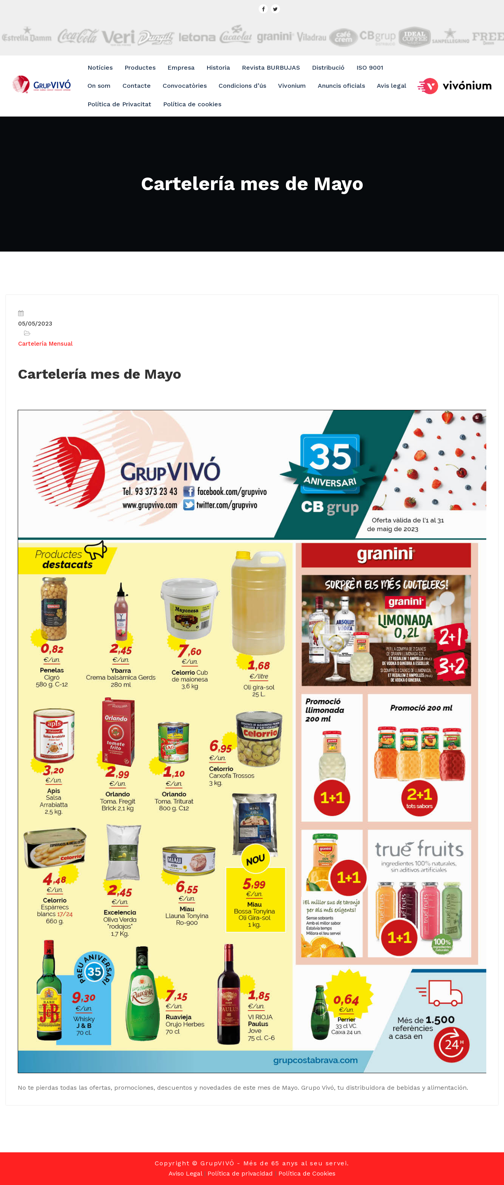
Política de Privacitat (119, 104)
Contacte (136, 85)
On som (99, 85)
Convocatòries (185, 85)
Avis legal (391, 85)
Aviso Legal (185, 1173)
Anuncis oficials (341, 85)
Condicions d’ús (242, 85)
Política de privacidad (240, 1173)
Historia (218, 67)
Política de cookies (192, 104)
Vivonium (292, 85)
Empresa (181, 67)
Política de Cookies (306, 1173)
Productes (140, 67)
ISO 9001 (369, 67)
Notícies (100, 67)
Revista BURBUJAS (271, 67)
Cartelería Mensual (45, 343)
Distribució (328, 67)
